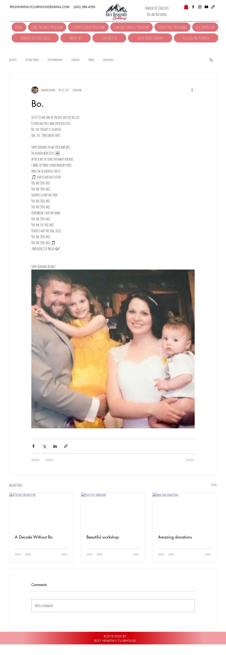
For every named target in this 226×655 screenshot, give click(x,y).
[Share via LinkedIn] (55, 446)
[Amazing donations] (185, 511)
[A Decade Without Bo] (41, 511)
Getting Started (32, 59)
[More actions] (192, 90)
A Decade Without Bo (34, 537)
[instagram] (200, 7)
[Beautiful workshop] (113, 511)
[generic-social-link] (213, 7)
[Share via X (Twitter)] (44, 446)
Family (91, 59)
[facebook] (193, 7)
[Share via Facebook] (33, 446)
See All (214, 484)
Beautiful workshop (103, 537)
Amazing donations (175, 537)
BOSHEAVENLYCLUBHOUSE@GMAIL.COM (40, 7)
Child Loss (76, 59)
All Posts (12, 59)
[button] (186, 6)
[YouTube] (206, 7)
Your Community (55, 59)
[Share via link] (66, 446)
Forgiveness (108, 59)
